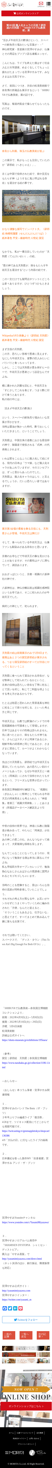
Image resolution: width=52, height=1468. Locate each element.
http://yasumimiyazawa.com (16, 1290)
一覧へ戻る (25, 1335)
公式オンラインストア (26, 13)
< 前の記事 (7, 1335)
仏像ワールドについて (25, 1433)
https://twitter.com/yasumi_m (16, 1299)
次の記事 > (42, 1335)
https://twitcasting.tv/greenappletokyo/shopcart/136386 (26, 1133)
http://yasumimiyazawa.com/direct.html (22, 1258)
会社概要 (39, 1433)
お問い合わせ (34, 1438)
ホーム (11, 1433)
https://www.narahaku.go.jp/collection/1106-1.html (26, 1065)
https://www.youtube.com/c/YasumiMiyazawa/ (25, 1222)
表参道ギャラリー (19, 1438)
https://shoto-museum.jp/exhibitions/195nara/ (24, 1040)
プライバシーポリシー (26, 1444)
